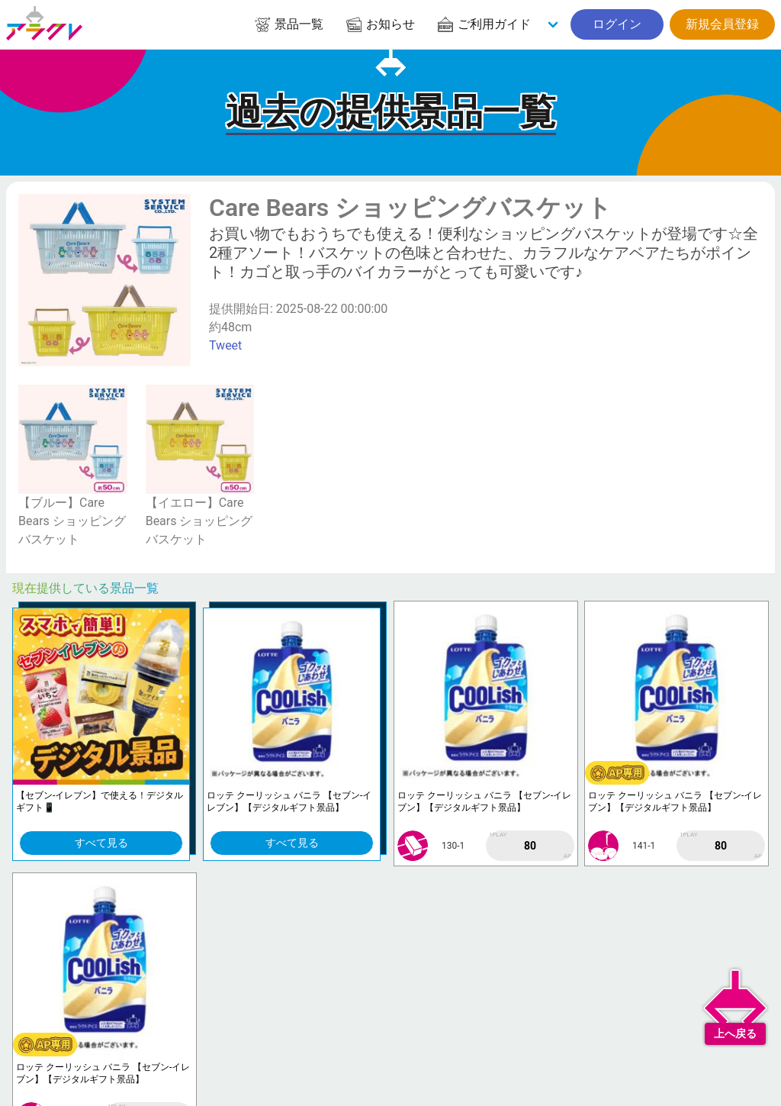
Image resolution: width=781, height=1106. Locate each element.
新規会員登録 (722, 24)
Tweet (225, 345)
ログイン (617, 24)
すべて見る (101, 843)
